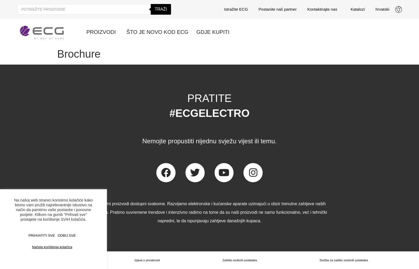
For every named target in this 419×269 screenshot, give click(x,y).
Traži (161, 9)
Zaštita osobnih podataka (239, 260)
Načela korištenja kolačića (52, 247)
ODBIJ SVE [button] (67, 236)
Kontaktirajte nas (323, 9)
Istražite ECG (236, 9)
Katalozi (358, 9)
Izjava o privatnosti (146, 260)
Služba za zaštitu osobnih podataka (343, 260)
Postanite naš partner (278, 9)
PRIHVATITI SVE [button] (41, 236)
